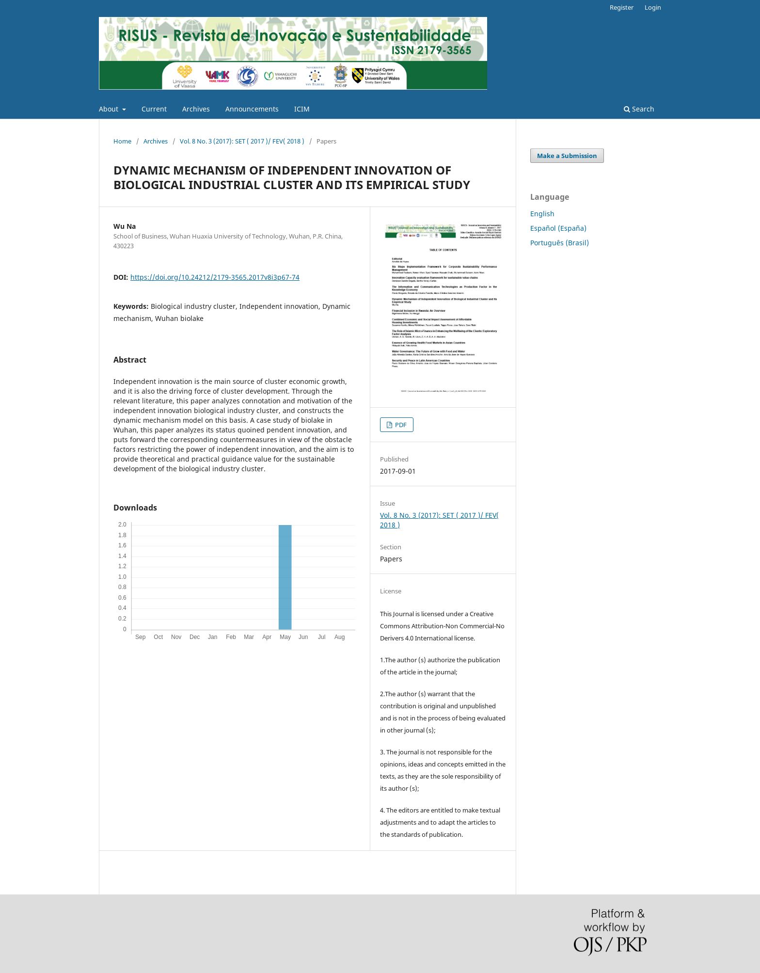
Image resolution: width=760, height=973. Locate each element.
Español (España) (558, 228)
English (542, 213)
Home (122, 141)
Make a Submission (567, 155)
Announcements (252, 108)
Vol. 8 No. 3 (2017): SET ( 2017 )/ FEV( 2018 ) (242, 141)
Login (653, 7)
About (109, 108)
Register (621, 7)
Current (154, 108)
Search (639, 108)
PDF (400, 424)
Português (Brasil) (559, 242)
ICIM (302, 108)
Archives (196, 108)
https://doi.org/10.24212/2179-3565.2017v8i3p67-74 (215, 277)
